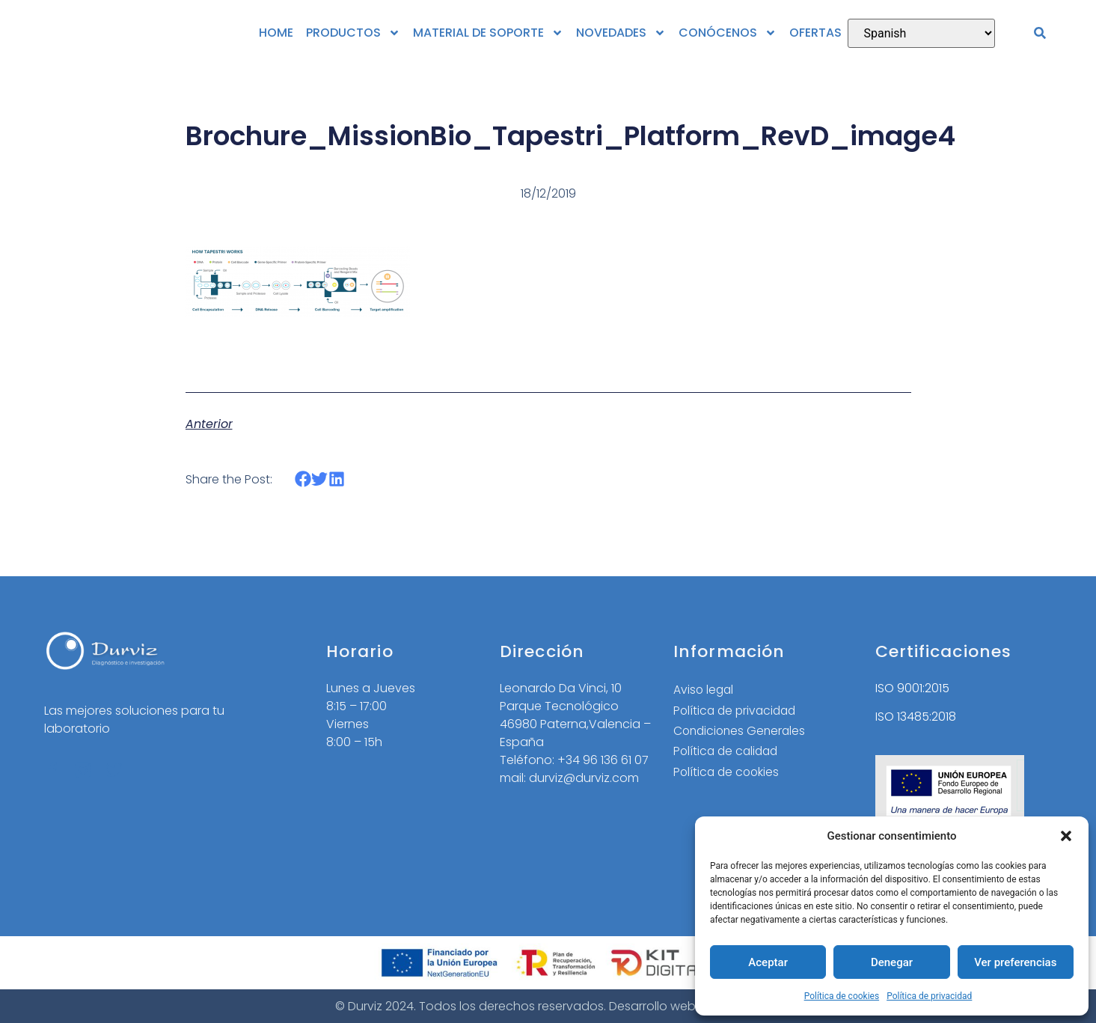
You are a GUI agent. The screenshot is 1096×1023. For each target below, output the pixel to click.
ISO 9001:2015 (912, 688)
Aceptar (768, 962)
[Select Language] (921, 33)
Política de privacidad (929, 996)
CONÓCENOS (728, 32)
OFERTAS (815, 32)
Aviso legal (704, 689)
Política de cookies (842, 996)
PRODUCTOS (353, 32)
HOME (276, 32)
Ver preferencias (1015, 962)
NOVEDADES (621, 32)
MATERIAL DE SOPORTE (488, 32)
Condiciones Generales (741, 731)
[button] (1066, 835)
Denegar (892, 962)
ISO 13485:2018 (915, 716)
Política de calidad (728, 752)
